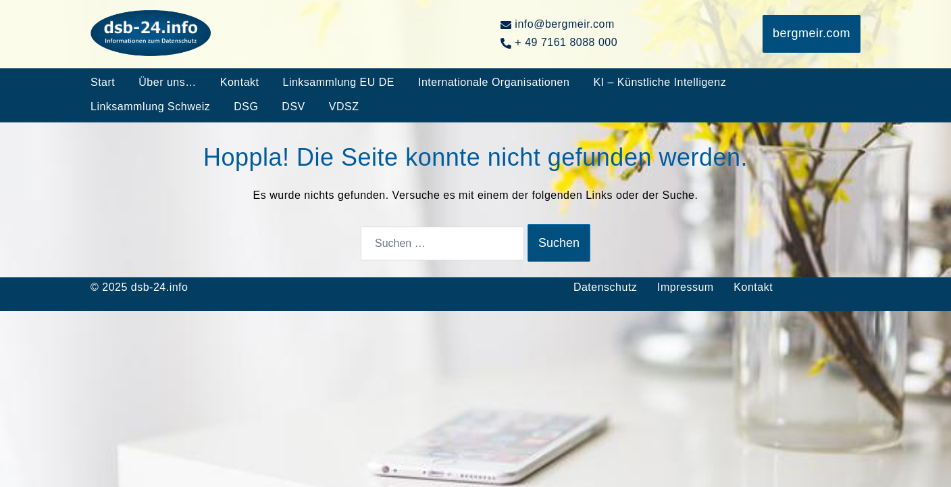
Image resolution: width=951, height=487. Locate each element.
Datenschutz (605, 287)
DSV (293, 106)
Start (103, 82)
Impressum (685, 287)
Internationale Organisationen (493, 82)
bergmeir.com (811, 33)
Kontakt (239, 82)
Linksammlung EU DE (338, 82)
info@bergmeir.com (557, 24)
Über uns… (167, 82)
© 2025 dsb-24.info (139, 287)
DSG (246, 106)
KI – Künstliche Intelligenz (659, 82)
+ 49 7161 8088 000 (558, 43)
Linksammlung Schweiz (150, 106)
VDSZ (344, 106)
